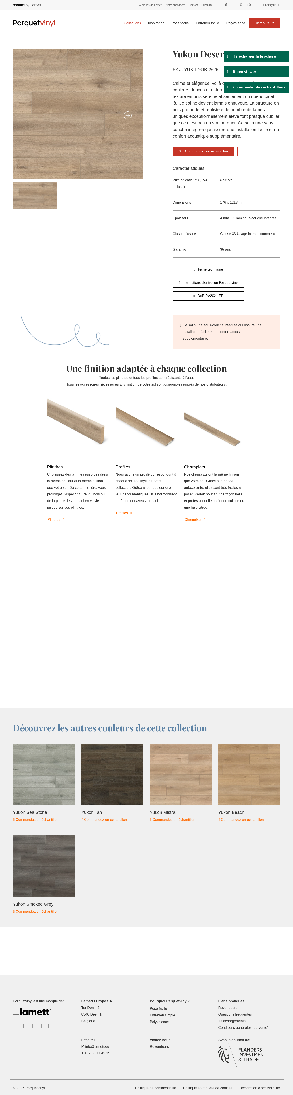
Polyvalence (235, 23)
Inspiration (156, 23)
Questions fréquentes (235, 1014)
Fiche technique (208, 269)
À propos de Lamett (150, 5)
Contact (193, 5)
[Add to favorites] (242, 151)
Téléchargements (232, 1021)
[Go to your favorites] (240, 5)
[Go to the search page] (226, 5)
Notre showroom (175, 5)
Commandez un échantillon (36, 820)
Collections (132, 23)
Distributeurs (264, 23)
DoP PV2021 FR (208, 296)
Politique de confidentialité (155, 1088)
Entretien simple (162, 1015)
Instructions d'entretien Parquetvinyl (208, 282)
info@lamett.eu (97, 1046)
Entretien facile (207, 23)
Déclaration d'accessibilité (259, 1088)
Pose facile (180, 23)
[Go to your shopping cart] (249, 5)
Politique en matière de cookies (207, 1088)
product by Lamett (27, 5)
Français (271, 5)
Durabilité (207, 5)
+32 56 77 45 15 (97, 1053)
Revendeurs (227, 1008)
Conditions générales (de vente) (243, 1027)
